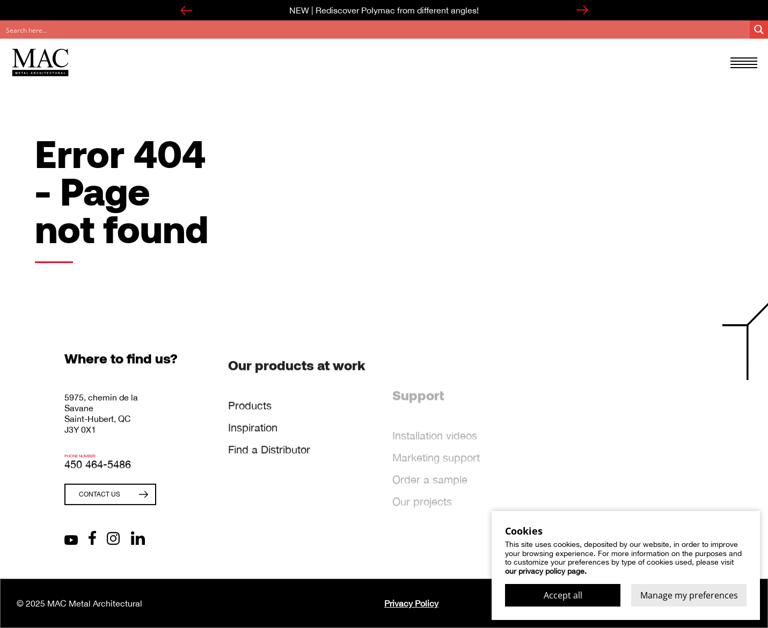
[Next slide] (582, 10)
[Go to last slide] (186, 10)
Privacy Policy (411, 603)
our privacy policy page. (546, 571)
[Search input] (375, 29)
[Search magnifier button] (759, 29)
